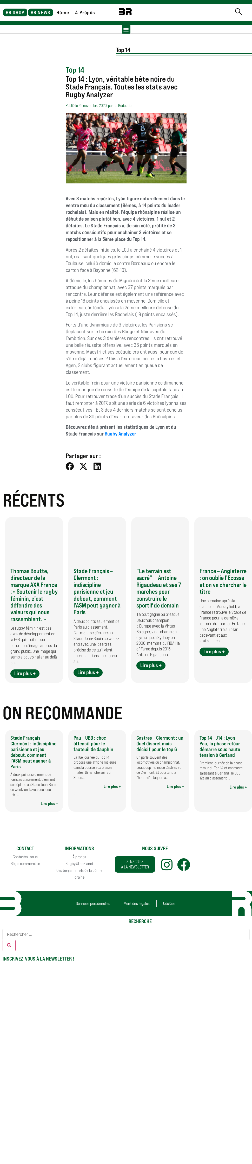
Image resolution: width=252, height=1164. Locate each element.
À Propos (85, 12)
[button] (126, 29)
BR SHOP (15, 12)
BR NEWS (40, 12)
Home (62, 12)
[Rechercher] (9, 945)
